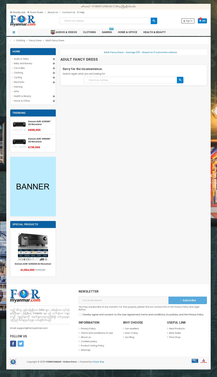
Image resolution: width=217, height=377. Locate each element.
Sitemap (85, 350)
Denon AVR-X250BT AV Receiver (39, 123)
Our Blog (129, 337)
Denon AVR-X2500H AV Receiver (33, 263)
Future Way (98, 361)
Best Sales (175, 332)
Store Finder (35, 12)
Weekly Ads (17, 12)
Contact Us (67, 12)
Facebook (13, 344)
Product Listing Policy (92, 345)
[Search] (108, 21)
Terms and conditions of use (97, 332)
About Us (51, 12)
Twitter (21, 344)
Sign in (188, 20)
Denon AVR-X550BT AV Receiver (39, 140)
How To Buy (131, 332)
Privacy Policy (88, 328)
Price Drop (175, 337)
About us (86, 337)
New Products (177, 328)
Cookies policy (89, 341)
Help (81, 12)
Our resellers (132, 328)
